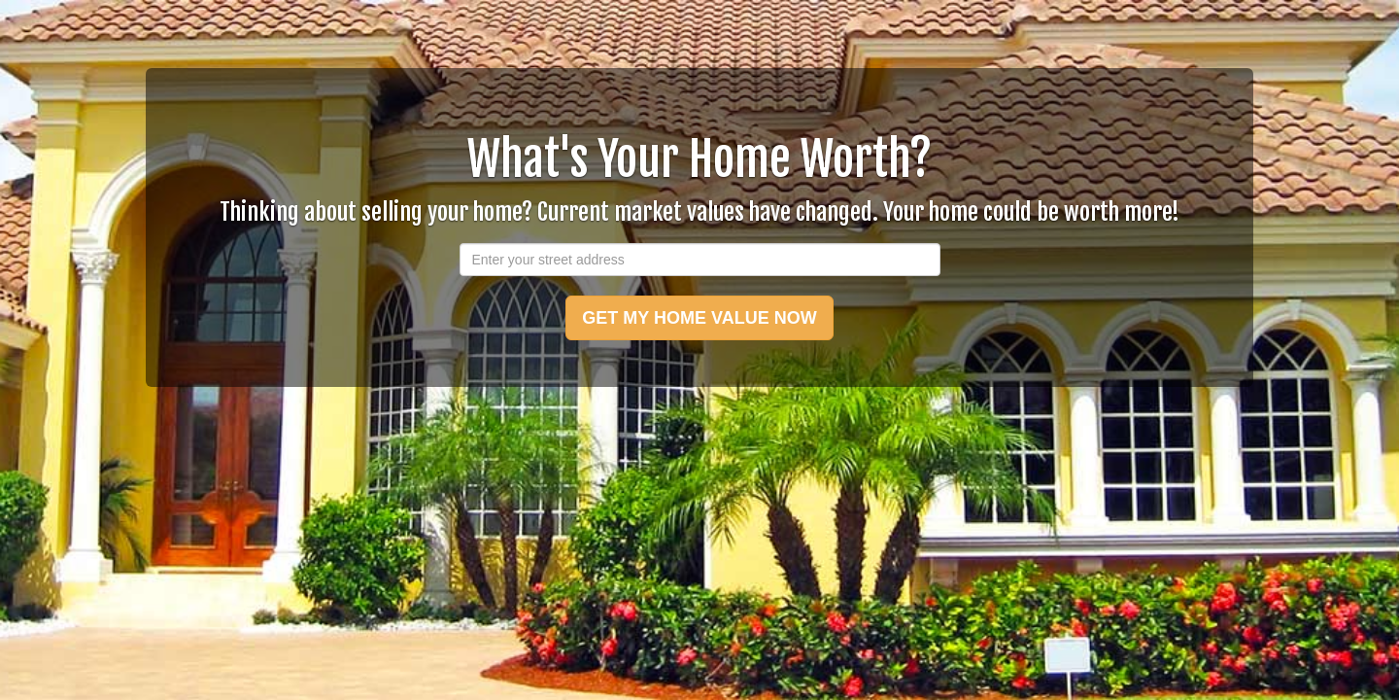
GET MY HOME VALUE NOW (699, 318)
